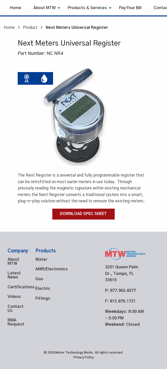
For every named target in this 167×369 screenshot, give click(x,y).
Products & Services (87, 8)
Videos (14, 297)
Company (18, 251)
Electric (41, 289)
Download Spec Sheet (83, 214)
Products (45, 251)
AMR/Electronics (41, 269)
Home (15, 8)
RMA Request (14, 322)
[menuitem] (15, 7)
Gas (39, 279)
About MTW (44, 8)
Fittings (41, 298)
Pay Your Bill (130, 8)
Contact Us (14, 309)
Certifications (14, 287)
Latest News (14, 275)
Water (41, 259)
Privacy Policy (84, 357)
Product (30, 28)
